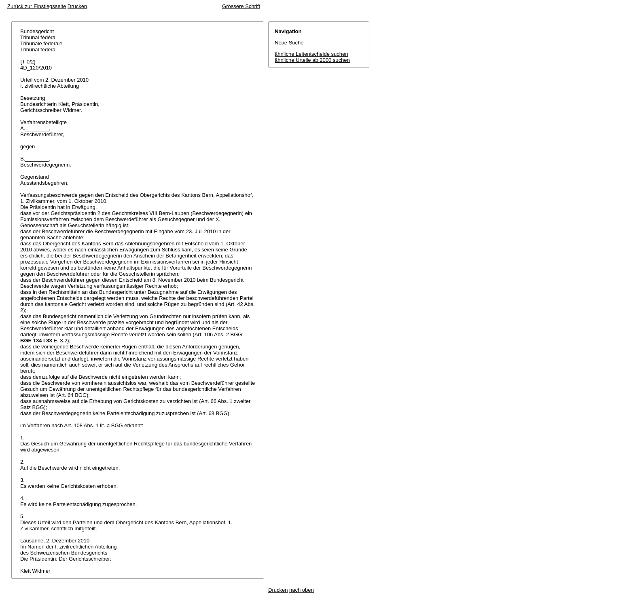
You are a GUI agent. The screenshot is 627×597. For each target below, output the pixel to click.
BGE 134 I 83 (36, 341)
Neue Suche (289, 43)
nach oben (301, 590)
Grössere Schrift (241, 6)
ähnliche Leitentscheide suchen (311, 54)
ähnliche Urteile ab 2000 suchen (312, 60)
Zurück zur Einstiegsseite (36, 6)
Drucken (77, 6)
